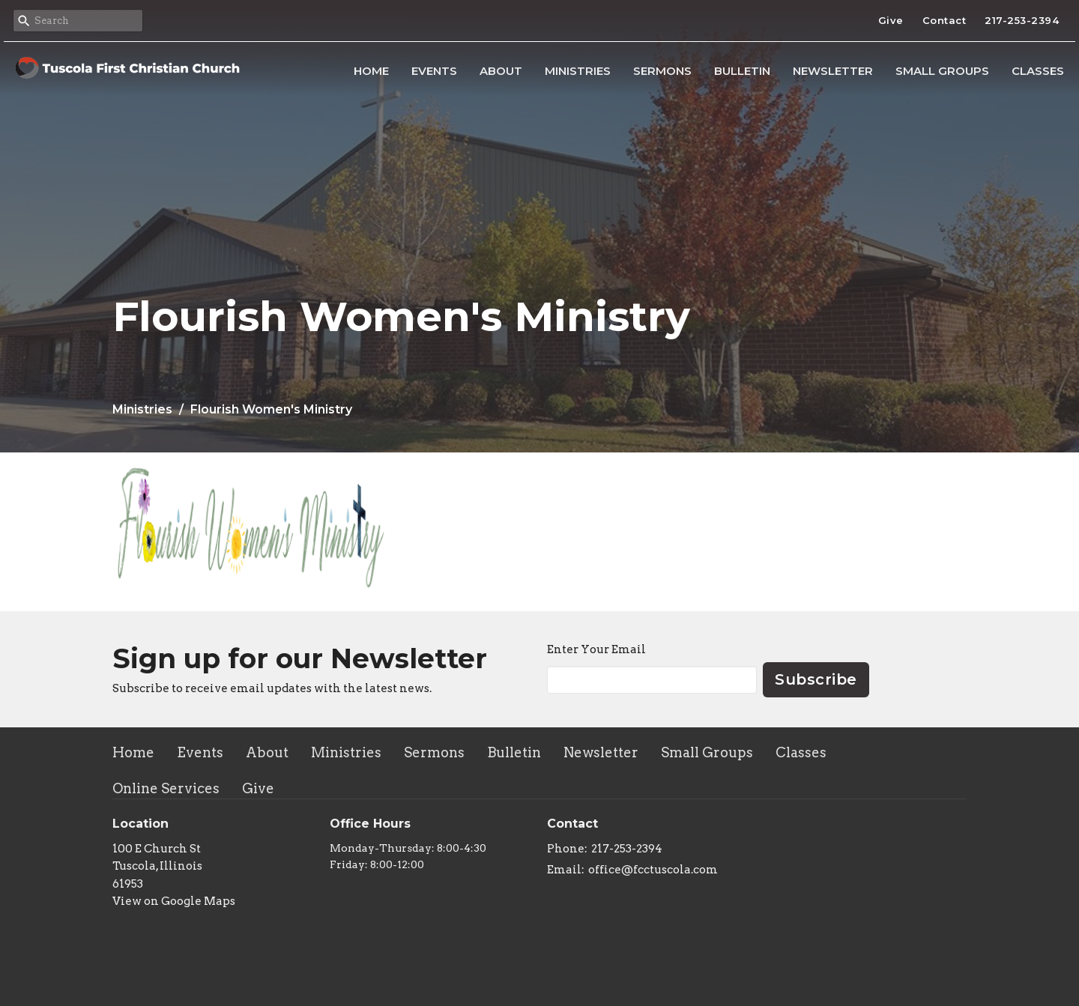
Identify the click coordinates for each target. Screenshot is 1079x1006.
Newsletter (833, 71)
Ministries (578, 71)
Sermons (662, 71)
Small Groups (942, 71)
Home (371, 71)
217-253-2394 (1022, 20)
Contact (944, 20)
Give (891, 20)
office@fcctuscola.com (653, 869)
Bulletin (742, 71)
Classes (1038, 71)
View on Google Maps (173, 901)
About (501, 71)
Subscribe (816, 679)
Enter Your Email (596, 649)
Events (434, 71)
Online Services (166, 788)
